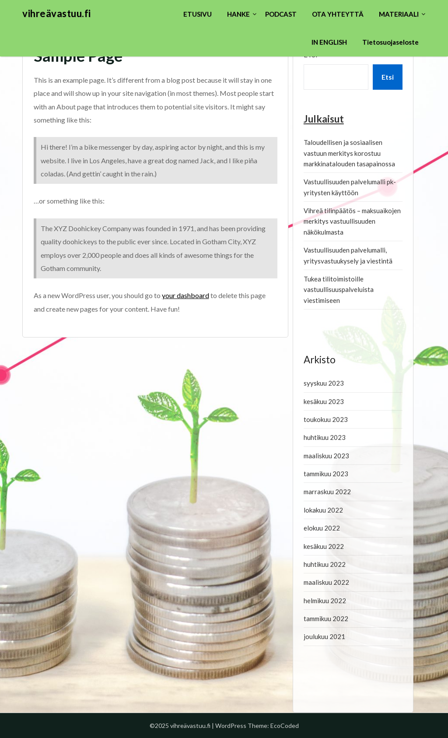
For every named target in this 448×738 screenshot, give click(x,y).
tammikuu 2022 (326, 618)
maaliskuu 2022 (326, 582)
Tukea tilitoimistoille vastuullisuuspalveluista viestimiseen (339, 289)
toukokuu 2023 (326, 419)
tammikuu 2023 (326, 474)
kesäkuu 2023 (324, 401)
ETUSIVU (197, 14)
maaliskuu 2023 (326, 456)
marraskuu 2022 (327, 492)
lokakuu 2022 (323, 510)
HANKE (238, 14)
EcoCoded (284, 725)
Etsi (388, 77)
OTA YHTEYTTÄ (338, 14)
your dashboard (185, 295)
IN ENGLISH (329, 42)
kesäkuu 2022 (324, 546)
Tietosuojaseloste (390, 42)
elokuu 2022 (322, 528)
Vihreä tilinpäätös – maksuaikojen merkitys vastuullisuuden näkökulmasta (352, 221)
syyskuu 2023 (324, 383)
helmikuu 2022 (325, 600)
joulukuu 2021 (324, 636)
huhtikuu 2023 (325, 437)
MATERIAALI (399, 14)
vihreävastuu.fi (56, 13)
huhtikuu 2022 (325, 564)
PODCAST (281, 14)
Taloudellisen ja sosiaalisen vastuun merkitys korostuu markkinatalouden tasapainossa (349, 153)
